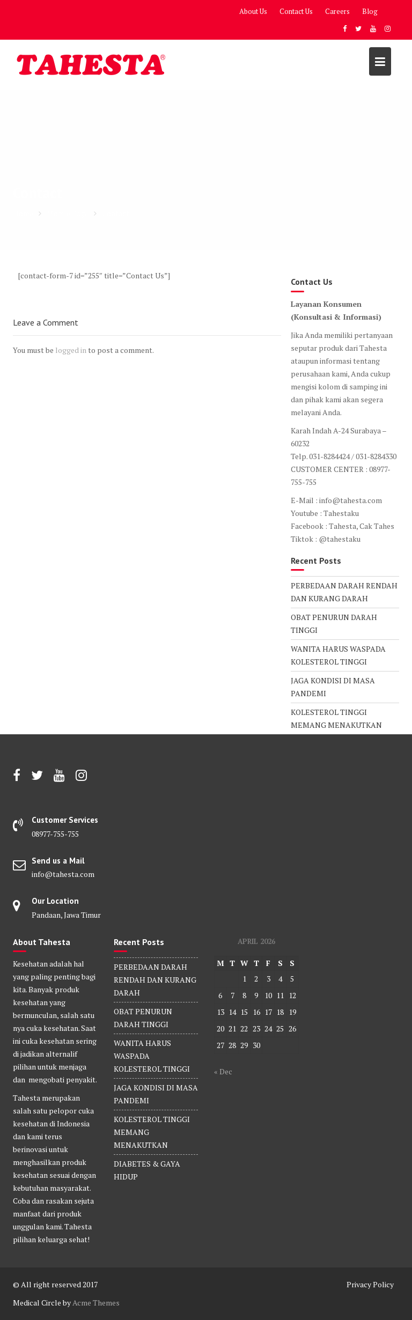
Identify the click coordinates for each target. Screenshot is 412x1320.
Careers (337, 11)
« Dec (223, 1071)
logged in (70, 350)
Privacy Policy (370, 1284)
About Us (253, 11)
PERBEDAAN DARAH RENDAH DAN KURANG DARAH (155, 980)
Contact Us (296, 11)
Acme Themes (96, 1302)
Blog (370, 11)
